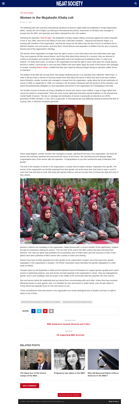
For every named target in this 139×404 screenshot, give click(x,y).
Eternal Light (46, 38)
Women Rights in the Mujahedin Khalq (77, 302)
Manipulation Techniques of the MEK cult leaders (41, 302)
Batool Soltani (42, 67)
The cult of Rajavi (26, 13)
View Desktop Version (70, 395)
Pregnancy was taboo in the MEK (69, 373)
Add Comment (30, 386)
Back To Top (114, 401)
